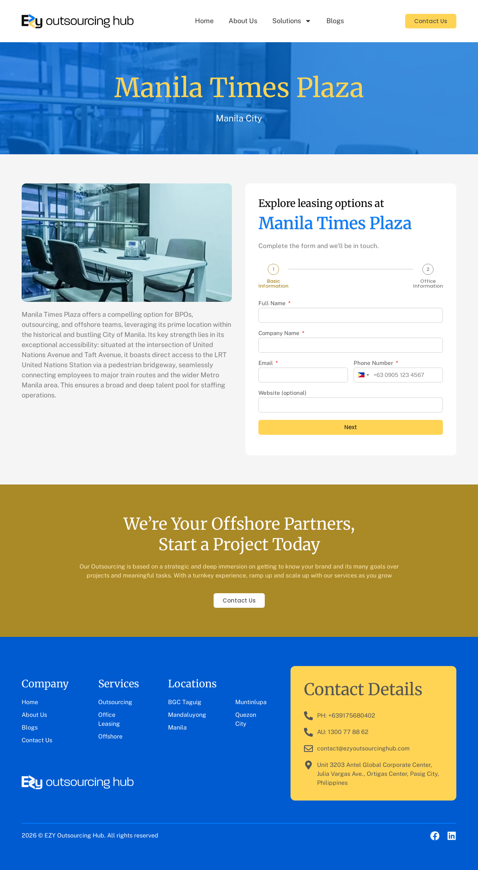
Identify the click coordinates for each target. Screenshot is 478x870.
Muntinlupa (251, 702)
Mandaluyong (187, 714)
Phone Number (374, 363)
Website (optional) (282, 393)
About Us (243, 21)
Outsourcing (115, 702)
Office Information (428, 283)
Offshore (110, 736)
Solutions (291, 21)
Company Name (279, 333)
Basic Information (273, 283)
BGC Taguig (184, 702)
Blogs (335, 21)
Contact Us (37, 740)
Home (204, 21)
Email (266, 363)
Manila (177, 727)
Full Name (272, 303)
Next (350, 427)
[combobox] (362, 375)
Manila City (239, 118)
